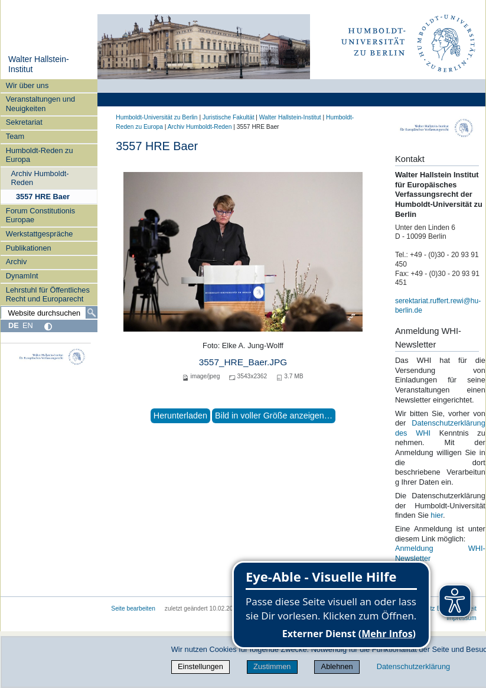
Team (15, 136)
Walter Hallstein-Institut (290, 117)
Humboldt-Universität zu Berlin (156, 117)
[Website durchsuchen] (49, 312)
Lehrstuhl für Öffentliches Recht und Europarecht (48, 294)
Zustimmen (272, 666)
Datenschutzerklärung (413, 666)
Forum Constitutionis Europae (40, 215)
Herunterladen (180, 415)
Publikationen (28, 248)
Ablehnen (337, 666)
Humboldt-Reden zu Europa (39, 155)
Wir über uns (27, 85)
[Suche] (91, 312)
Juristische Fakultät (229, 117)
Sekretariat (24, 122)
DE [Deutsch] (13, 325)
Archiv (16, 261)
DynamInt (22, 275)
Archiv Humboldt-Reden (40, 178)
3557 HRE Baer (43, 196)
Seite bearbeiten (133, 608)
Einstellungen (200, 666)
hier (436, 515)
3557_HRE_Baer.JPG (243, 362)
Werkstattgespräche (39, 233)
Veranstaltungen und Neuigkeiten (40, 103)
